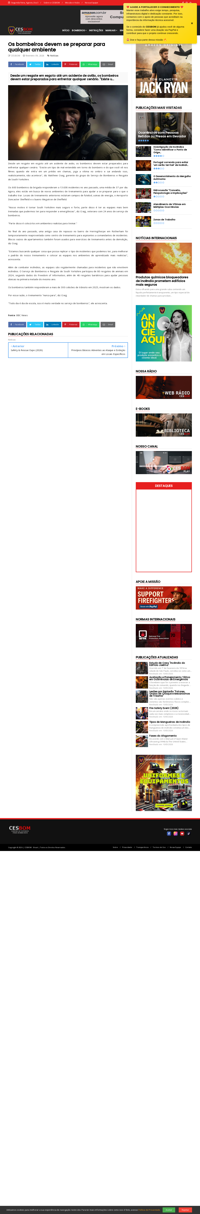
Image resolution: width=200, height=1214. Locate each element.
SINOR (123, 30)
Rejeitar (185, 1209)
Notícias (54, 55)
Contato (188, 847)
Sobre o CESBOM (52, 2)
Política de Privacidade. (149, 1209)
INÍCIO (65, 30)
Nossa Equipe (91, 2)
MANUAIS (110, 30)
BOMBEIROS (78, 30)
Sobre (115, 847)
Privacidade (127, 847)
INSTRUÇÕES (96, 30)
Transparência (142, 847)
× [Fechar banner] (192, 23)
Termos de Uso (159, 847)
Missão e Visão (72, 2)
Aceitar (169, 1209)
